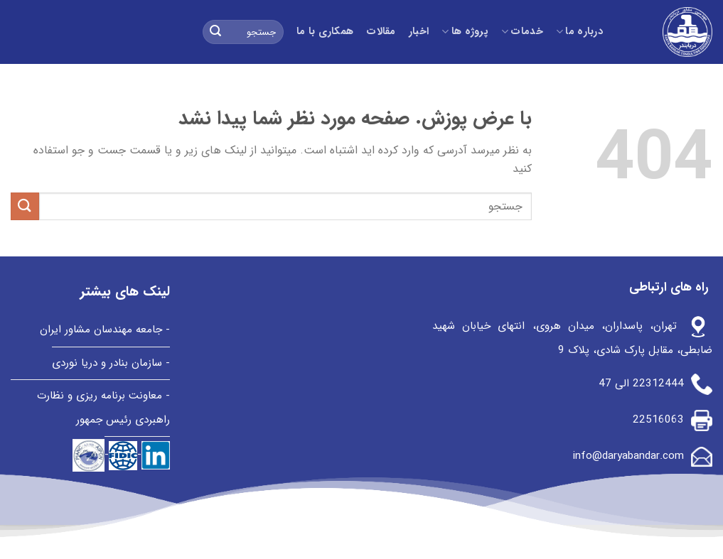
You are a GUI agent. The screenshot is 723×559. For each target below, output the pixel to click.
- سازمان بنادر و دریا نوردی (111, 362)
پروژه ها (464, 31)
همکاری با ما (324, 31)
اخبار (419, 31)
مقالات (380, 31)
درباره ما (579, 31)
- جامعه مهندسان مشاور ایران (105, 329)
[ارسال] (215, 32)
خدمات (522, 31)
